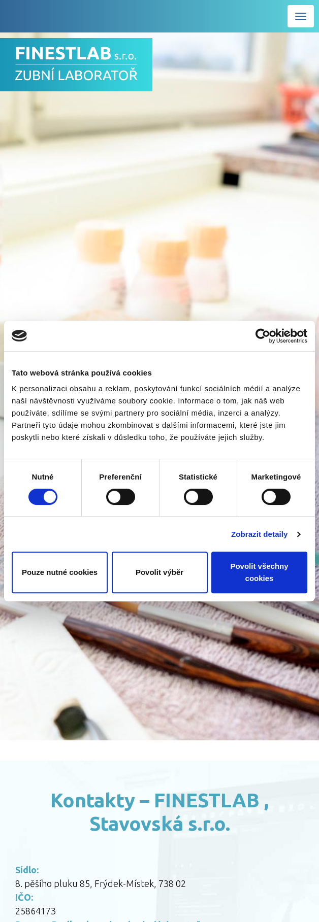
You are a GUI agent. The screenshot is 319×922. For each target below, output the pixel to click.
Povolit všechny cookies (259, 572)
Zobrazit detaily (259, 534)
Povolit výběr (159, 572)
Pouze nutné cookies (60, 572)
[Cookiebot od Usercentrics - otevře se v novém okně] (262, 336)
